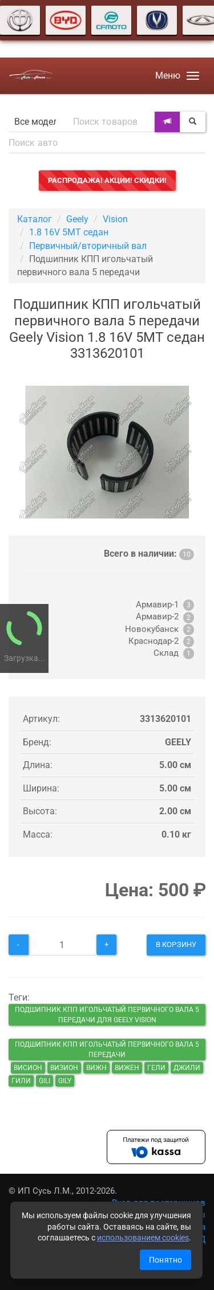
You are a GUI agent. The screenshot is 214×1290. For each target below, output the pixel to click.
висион (28, 1068)
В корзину (176, 944)
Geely (77, 219)
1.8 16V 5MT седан (68, 232)
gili (44, 1081)
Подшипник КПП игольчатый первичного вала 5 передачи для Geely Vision (107, 1015)
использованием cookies (143, 1237)
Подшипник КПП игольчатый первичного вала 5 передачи (107, 1049)
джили (186, 1068)
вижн (96, 1068)
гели (156, 1068)
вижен (127, 1068)
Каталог (34, 219)
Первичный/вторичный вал (88, 245)
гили (21, 1081)
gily (64, 1081)
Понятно (165, 1259)
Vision (115, 219)
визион (64, 1068)
